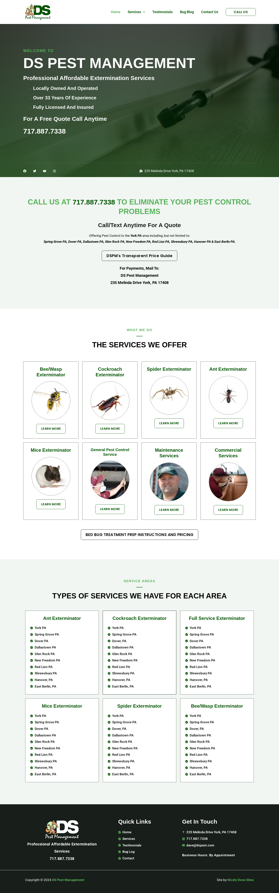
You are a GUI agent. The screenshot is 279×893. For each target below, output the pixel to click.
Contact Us (209, 12)
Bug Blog (187, 12)
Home (117, 12)
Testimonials (163, 12)
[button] (144, 12)
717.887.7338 (93, 202)
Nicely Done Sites (240, 880)
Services (137, 12)
